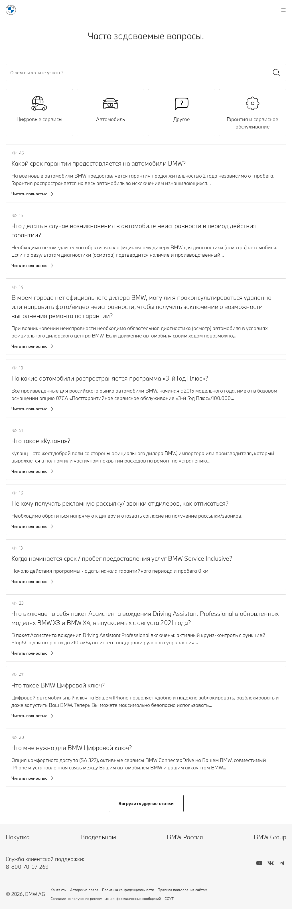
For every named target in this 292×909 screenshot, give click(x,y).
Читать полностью (29, 193)
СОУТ (169, 898)
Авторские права (84, 889)
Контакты (58, 889)
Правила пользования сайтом (182, 889)
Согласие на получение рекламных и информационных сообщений (105, 898)
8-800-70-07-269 (27, 866)
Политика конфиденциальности (128, 889)
